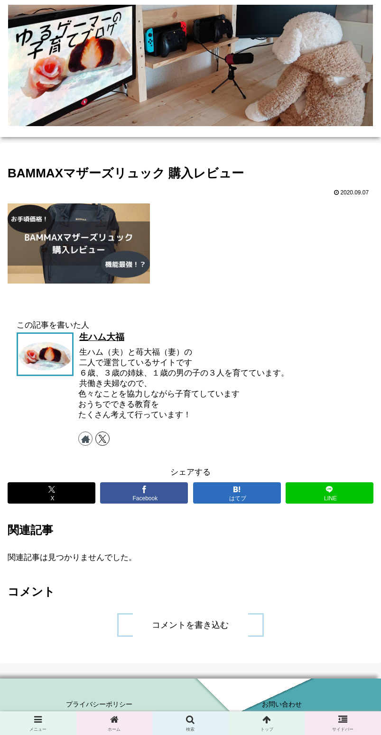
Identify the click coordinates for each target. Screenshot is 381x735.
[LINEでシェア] (329, 493)
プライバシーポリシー (99, 704)
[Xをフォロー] (102, 439)
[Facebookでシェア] (144, 493)
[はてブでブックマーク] (237, 493)
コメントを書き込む (190, 625)
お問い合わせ (282, 704)
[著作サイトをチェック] (85, 439)
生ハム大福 (101, 337)
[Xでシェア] (51, 493)
